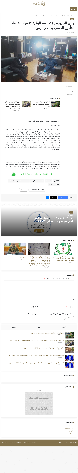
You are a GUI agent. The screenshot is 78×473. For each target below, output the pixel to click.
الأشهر (39, 327)
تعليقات (14, 327)
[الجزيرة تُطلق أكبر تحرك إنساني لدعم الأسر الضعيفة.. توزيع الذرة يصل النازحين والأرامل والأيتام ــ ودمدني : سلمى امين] (26, 104)
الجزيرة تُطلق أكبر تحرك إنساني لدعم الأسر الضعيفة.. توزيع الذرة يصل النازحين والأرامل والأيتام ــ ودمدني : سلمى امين (35, 341)
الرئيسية (71, 15)
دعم (18, 181)
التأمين (56, 181)
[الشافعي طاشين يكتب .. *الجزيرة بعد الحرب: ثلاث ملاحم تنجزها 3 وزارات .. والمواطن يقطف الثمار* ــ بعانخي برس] (69, 358)
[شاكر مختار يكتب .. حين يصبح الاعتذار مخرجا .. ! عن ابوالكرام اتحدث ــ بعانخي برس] (69, 350)
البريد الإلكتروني (70, 306)
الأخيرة (64, 327)
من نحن (71, 434)
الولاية (33, 181)
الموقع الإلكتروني (34, 306)
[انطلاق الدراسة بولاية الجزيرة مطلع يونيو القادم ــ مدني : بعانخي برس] (55, 104)
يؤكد (50, 184)
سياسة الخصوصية (69, 429)
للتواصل (71, 431)
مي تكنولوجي (61, 443)
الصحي (40, 181)
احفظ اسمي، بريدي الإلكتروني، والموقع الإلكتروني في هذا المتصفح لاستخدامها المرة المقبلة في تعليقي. (49, 314)
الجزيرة (48, 181)
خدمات (26, 181)
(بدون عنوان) (22, 257)
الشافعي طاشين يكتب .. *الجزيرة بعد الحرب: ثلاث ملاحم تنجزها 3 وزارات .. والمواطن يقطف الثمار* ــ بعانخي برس (36, 355)
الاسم (72, 299)
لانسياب (11, 181)
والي (56, 184)
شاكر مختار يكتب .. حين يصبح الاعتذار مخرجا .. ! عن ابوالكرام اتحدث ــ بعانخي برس (44, 348)
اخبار (67, 15)
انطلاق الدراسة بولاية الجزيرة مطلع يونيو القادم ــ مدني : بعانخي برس (41, 104)
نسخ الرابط (23, 189)
